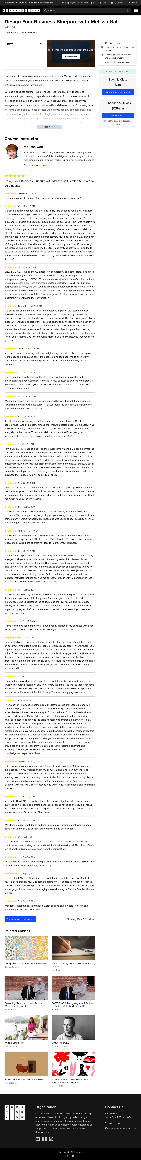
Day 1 (10, 44)
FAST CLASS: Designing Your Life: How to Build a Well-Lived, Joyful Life (73, 1004)
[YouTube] (37, 1138)
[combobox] (87, 10)
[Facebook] (44, 1138)
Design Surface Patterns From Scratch (25, 963)
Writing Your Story (14, 1042)
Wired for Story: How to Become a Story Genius (73, 965)
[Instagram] (51, 1138)
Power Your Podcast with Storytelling (24, 1079)
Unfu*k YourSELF (61, 1042)
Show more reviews (20, 919)
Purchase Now (71, 56)
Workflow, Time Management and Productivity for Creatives (70, 1081)
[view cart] (104, 3)
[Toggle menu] (136, 10)
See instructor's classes (36, 165)
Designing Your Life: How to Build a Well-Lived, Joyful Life (23, 1004)
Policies (70, 1155)
